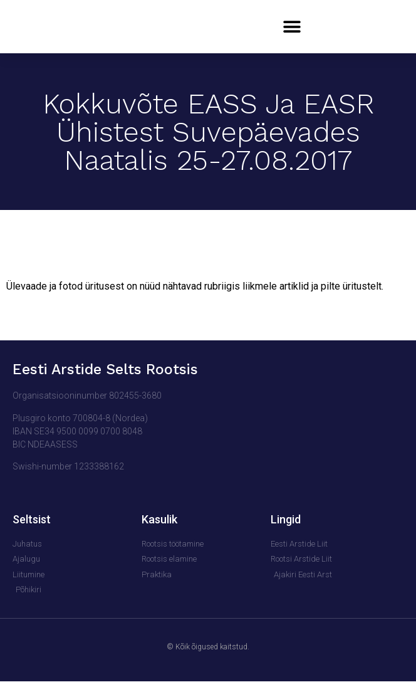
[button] (292, 35)
